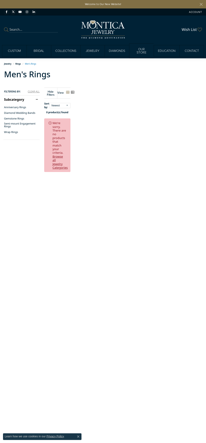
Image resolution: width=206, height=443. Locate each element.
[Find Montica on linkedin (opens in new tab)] (33, 12)
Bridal (39, 50)
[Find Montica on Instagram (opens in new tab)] (27, 12)
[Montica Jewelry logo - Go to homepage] (103, 29)
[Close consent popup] (78, 436)
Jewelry (92, 50)
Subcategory (14, 99)
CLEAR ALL (34, 91)
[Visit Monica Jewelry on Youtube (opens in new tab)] (20, 12)
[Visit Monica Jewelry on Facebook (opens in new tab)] (6, 12)
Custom (14, 50)
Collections (65, 50)
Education (166, 50)
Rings (18, 63)
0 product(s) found (123, 109)
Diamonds (117, 50)
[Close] (201, 4)
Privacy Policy (55, 436)
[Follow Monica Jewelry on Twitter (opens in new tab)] (13, 12)
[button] (195, 12)
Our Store (141, 51)
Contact (192, 50)
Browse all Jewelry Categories (158, 120)
